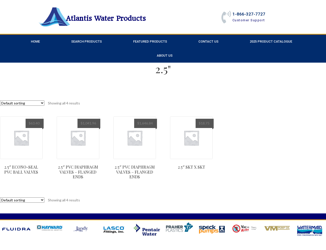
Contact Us (208, 41)
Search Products (86, 41)
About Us (165, 55)
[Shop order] (22, 103)
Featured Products (150, 41)
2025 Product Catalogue (271, 41)
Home (35, 41)
